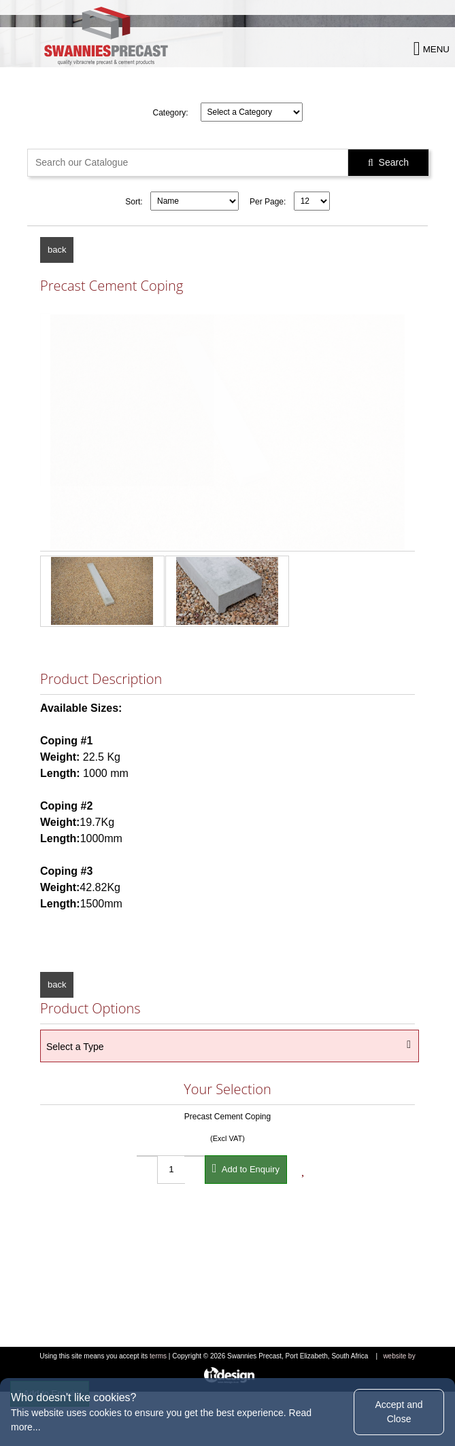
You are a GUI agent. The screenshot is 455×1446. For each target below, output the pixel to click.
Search (388, 162)
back (57, 250)
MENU (432, 48)
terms (158, 1356)
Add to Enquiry (246, 1168)
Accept (398, 1411)
